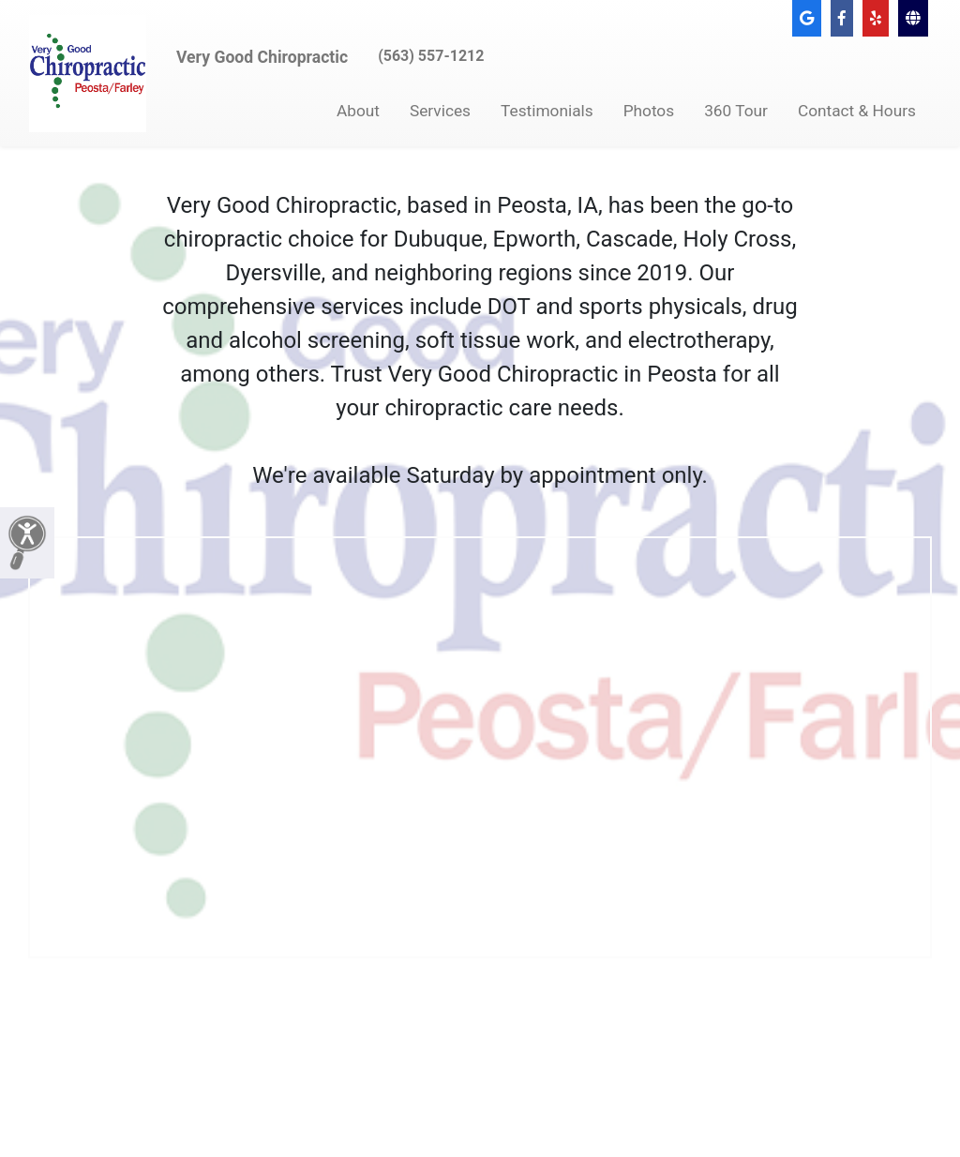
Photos (649, 110)
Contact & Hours (857, 110)
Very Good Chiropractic (262, 57)
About (358, 110)
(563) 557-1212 (431, 56)
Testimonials (547, 110)
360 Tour (736, 110)
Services (440, 110)
